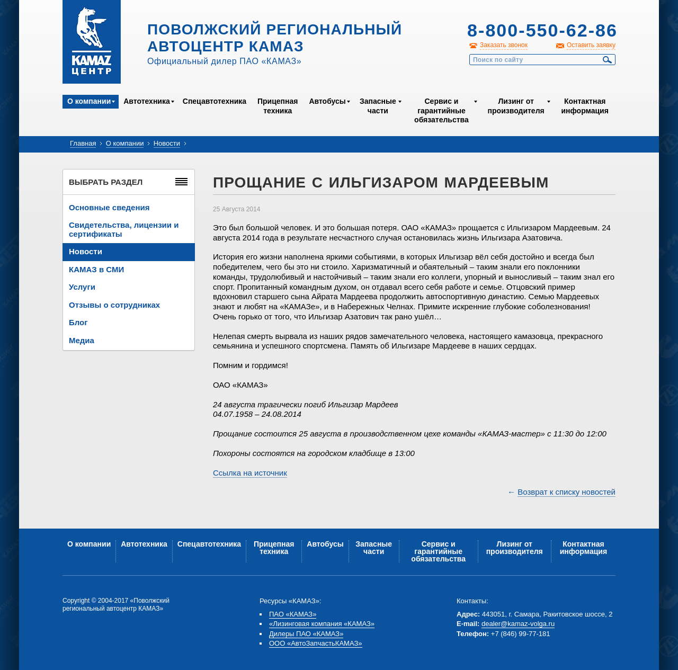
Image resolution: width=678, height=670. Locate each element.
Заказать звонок (504, 45)
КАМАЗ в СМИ (96, 269)
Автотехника (146, 101)
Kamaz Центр (92, 42)
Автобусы (327, 101)
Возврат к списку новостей (566, 491)
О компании (89, 101)
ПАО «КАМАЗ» (292, 614)
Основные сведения (109, 207)
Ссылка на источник (250, 472)
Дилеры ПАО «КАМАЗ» (306, 634)
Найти (607, 60)
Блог (78, 322)
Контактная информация (584, 106)
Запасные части (378, 106)
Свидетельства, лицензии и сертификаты (124, 229)
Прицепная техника (277, 106)
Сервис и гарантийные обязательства (441, 110)
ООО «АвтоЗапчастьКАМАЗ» (315, 643)
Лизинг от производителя (516, 106)
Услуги (82, 286)
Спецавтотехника (214, 101)
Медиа (81, 340)
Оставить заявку (591, 45)
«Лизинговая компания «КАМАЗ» (321, 624)
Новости (167, 143)
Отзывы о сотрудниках (114, 304)
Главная (83, 143)
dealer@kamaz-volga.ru (518, 624)
